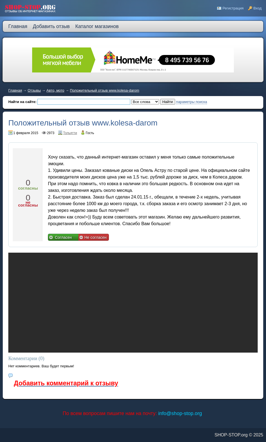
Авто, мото (55, 90)
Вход (258, 8)
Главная (15, 90)
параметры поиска (191, 102)
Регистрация (233, 8)
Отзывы (34, 90)
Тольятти (70, 133)
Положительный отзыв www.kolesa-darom (104, 90)
